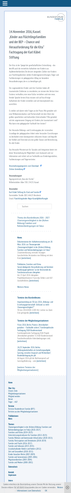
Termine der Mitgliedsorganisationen (33, 320)
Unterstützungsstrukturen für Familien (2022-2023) (27, 435)
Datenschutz (12, 466)
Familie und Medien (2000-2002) (20, 462)
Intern (10, 480)
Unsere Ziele (12, 390)
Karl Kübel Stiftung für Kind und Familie (24, 192)
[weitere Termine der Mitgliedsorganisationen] (27, 368)
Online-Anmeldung (16, 169)
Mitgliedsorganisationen (17, 393)
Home (10, 382)
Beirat (10, 399)
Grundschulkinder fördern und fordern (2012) (24, 448)
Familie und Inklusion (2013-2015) (21, 446)
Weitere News (23, 286)
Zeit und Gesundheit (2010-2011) (20, 451)
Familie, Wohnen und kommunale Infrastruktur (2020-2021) (30, 438)
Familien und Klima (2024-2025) (20, 432)
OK (46, 490)
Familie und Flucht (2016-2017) (20, 443)
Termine (11, 406)
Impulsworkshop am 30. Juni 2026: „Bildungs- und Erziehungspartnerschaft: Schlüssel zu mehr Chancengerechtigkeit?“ (35, 305)
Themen (11, 424)
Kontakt (11, 472)
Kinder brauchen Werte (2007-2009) (21, 454)
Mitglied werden (14, 396)
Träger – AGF (13, 402)
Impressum (12, 475)
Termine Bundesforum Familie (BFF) (21, 408)
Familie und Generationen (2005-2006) (22, 457)
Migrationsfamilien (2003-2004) (20, 459)
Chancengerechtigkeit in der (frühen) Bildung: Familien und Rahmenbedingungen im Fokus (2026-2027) (29, 428)
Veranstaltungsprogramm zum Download (24, 166)
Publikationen (13, 416)
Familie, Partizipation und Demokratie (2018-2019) (27, 440)
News (19, 237)
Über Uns (11, 388)
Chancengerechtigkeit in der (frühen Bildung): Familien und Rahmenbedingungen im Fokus (33, 223)
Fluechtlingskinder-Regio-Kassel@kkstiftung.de (31, 198)
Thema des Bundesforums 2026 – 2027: (33, 217)
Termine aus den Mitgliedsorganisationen (23, 411)
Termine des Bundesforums (28, 297)
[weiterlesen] (26, 258)
